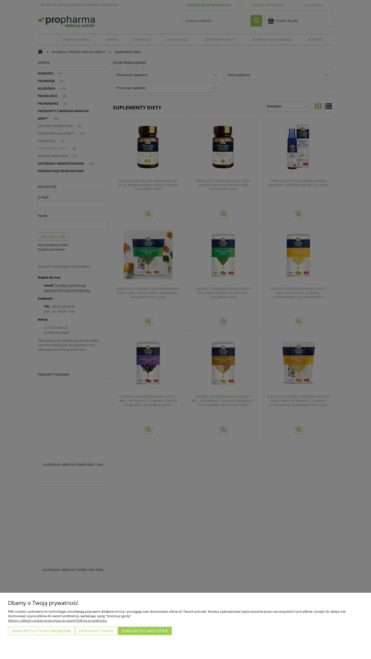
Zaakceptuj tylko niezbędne (42, 631)
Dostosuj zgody (96, 631)
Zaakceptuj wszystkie (144, 631)
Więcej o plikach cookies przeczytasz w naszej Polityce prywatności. (57, 620)
